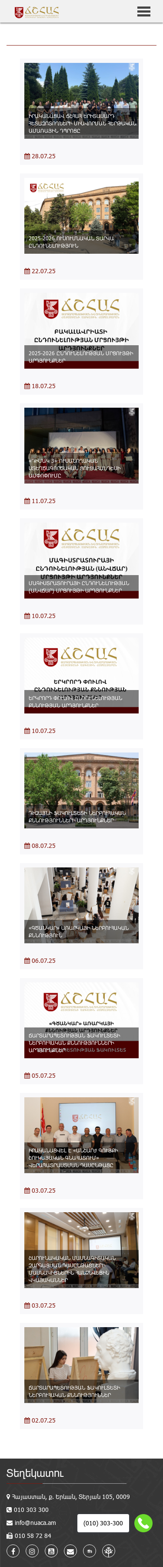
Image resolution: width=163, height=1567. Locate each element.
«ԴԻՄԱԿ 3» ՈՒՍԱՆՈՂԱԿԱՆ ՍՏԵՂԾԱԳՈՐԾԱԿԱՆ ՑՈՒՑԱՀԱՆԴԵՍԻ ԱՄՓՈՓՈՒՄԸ (74, 468)
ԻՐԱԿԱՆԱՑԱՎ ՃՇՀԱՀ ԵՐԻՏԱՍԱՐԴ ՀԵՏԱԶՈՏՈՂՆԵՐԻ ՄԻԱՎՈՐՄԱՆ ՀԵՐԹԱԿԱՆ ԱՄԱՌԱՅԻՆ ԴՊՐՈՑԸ (82, 123)
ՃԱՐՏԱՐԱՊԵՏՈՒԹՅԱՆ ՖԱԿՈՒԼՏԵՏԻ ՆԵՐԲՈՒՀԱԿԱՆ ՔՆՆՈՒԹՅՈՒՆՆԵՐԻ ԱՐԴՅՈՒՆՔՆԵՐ (74, 1042)
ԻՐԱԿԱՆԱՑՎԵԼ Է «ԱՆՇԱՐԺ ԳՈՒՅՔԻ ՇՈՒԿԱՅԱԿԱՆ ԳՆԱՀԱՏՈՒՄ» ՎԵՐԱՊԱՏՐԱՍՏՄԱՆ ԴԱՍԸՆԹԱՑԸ (73, 1157)
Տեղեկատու (35, 1472)
